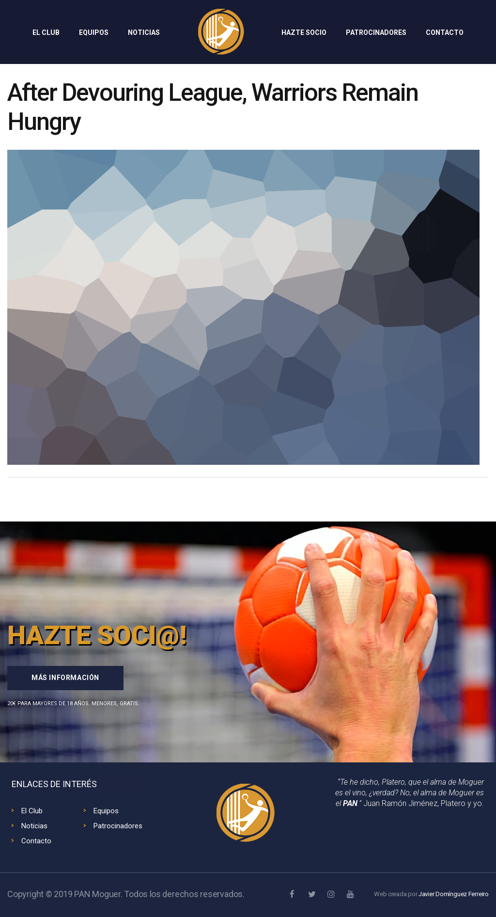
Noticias (34, 826)
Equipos (106, 810)
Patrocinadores (117, 826)
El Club (32, 810)
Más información (65, 677)
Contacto (36, 841)
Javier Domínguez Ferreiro (453, 894)
